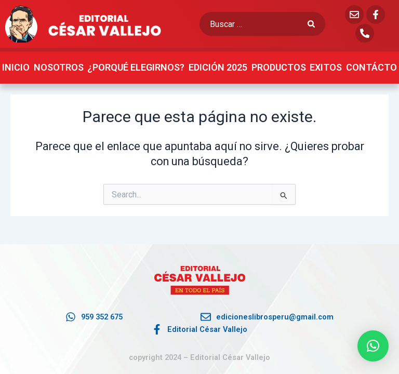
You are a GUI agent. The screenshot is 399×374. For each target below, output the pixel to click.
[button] (373, 346)
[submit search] (317, 24)
